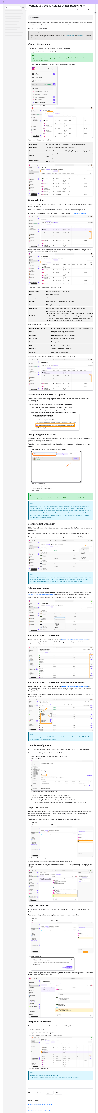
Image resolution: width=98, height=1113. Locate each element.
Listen (90, 10)
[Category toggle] (26, 9)
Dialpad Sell (80, 36)
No (58, 1093)
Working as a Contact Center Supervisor (40, 1104)
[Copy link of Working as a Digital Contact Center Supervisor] (84, 6)
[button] (13, 8)
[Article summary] (60, 17)
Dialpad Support (69, 36)
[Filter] (23, 8)
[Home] (3, 2)
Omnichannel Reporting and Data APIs (39, 1111)
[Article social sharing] (44, 10)
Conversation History (79, 213)
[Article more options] (48, 10)
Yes (49, 1093)
